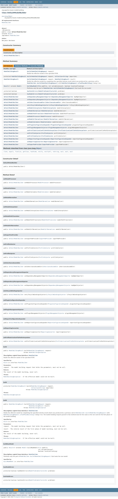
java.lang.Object (7, 16)
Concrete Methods (36, 66)
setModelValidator (33, 122)
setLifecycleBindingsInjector (38, 105)
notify (40, 151)
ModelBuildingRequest (39, 71)
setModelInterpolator (34, 108)
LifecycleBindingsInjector (59, 105)
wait (62, 151)
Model (19, 86)
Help (40, 2)
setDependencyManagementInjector (39, 99)
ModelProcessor (46, 116)
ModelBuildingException (37, 352)
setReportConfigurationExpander (38, 139)
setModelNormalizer (34, 111)
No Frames (29, 5)
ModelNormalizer (47, 111)
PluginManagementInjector (58, 127)
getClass (26, 151)
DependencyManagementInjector (62, 99)
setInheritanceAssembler (36, 102)
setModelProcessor (33, 116)
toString (56, 151)
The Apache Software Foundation (22, 497)
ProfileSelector (47, 136)
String (65, 76)
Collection (58, 76)
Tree (23, 2)
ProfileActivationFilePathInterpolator (73, 130)
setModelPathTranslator (35, 113)
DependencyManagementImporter (62, 97)
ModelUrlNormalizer (51, 119)
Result (6, 86)
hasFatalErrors (32, 91)
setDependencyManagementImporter (39, 97)
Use (20, 2)
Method (24, 7)
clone (5, 151)
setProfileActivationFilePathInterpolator (42, 130)
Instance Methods (21, 66)
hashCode (33, 151)
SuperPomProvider (48, 144)
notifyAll (47, 151)
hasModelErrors (32, 94)
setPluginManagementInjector (37, 127)
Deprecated (30, 2)
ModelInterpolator (49, 108)
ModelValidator (46, 122)
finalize (18, 151)
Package (10, 2)
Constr (18, 7)
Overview (3, 2)
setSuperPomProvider (34, 144)
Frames (22, 5)
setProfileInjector (34, 133)
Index (36, 2)
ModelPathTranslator (52, 113)
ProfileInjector (47, 133)
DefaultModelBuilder (11, 55)
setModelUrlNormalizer (35, 119)
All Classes (39, 5)
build (29, 71)
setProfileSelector (34, 136)
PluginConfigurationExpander (61, 125)
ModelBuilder (6, 22)
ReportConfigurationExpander (61, 139)
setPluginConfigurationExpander (38, 125)
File (39, 86)
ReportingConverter (51, 141)
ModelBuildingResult (11, 71)
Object (10, 33)
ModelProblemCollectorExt (48, 91)
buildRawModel (32, 86)
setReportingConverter (35, 141)
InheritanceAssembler (53, 102)
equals (11, 151)
